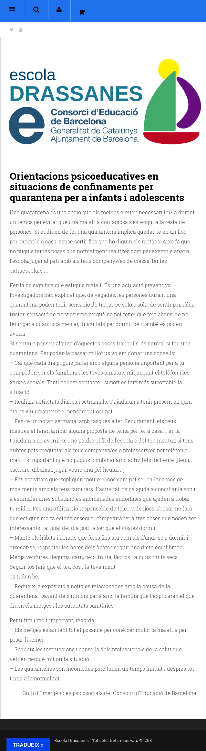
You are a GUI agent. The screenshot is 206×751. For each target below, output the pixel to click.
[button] (36, 9)
